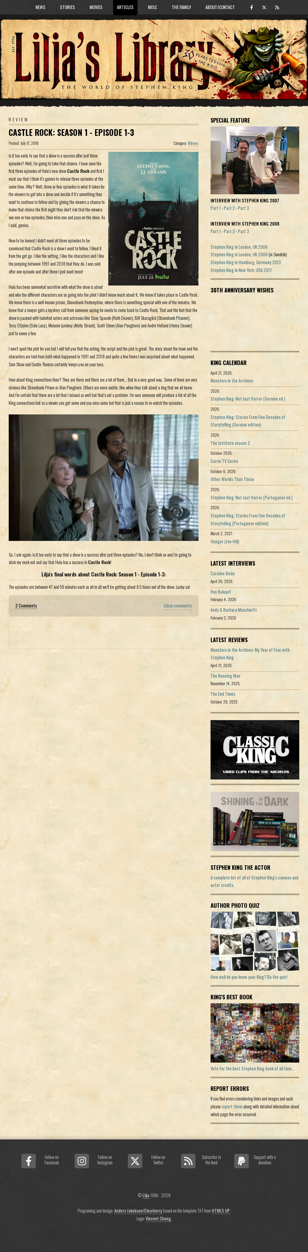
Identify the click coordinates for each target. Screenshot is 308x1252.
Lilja (146, 1195)
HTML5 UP (221, 1210)
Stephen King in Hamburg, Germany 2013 (246, 262)
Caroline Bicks (223, 573)
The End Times (223, 694)
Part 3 (243, 208)
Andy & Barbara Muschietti (234, 610)
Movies (193, 143)
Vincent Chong (158, 1218)
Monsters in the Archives (232, 380)
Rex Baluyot (221, 592)
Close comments (178, 605)
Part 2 (229, 208)
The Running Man (225, 676)
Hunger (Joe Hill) (225, 541)
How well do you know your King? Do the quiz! (249, 977)
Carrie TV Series (224, 461)
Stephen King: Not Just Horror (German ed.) (248, 398)
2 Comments (26, 605)
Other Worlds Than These (232, 479)
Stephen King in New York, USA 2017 (241, 270)
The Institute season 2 (230, 443)
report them (231, 1106)
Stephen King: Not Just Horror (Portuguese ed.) (251, 497)
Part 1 (216, 208)
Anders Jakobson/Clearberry (138, 1210)
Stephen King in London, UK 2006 (239, 247)
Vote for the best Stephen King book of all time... (252, 1068)
